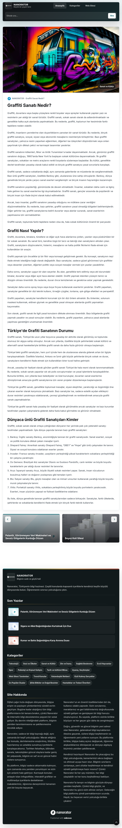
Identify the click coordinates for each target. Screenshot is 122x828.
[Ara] (112, 15)
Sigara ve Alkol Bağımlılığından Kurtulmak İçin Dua (46, 626)
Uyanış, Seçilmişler (81, 670)
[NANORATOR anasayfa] (18, 5)
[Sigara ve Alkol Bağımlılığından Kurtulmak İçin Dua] (13, 626)
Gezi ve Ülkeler (30, 663)
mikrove (68, 818)
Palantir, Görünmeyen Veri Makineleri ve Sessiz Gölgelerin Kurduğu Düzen (58, 611)
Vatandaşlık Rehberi (60, 676)
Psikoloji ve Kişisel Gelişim (30, 670)
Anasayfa (59, 5)
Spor (11, 670)
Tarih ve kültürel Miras (57, 670)
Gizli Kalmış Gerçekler (84, 676)
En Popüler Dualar (17, 683)
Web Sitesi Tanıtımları (19, 676)
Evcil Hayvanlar (104, 663)
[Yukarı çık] (116, 822)
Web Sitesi (90, 5)
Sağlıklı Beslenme (84, 663)
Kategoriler (75, 5)
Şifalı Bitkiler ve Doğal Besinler (44, 683)
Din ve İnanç (66, 663)
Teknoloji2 (13, 663)
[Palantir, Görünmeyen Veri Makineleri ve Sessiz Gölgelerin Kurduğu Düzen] (13, 612)
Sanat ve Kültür (107, 86)
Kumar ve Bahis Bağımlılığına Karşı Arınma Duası (45, 640)
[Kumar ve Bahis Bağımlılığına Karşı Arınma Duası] (13, 640)
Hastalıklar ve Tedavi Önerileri (76, 683)
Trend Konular (40, 676)
